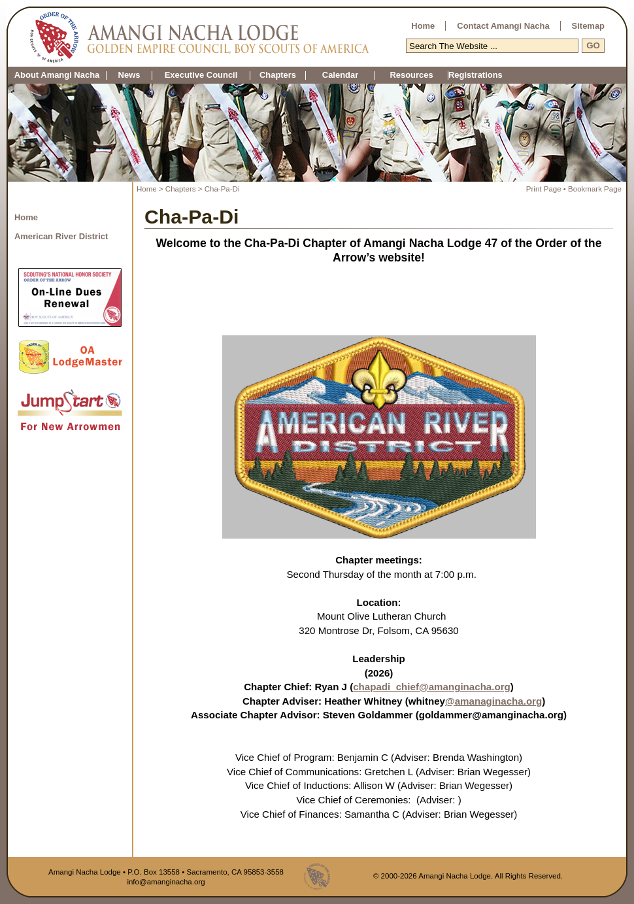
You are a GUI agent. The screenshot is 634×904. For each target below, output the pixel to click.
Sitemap (588, 26)
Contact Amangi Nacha (503, 26)
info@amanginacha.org (166, 882)
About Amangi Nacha (57, 75)
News (129, 75)
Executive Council (201, 75)
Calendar (340, 75)
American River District (61, 236)
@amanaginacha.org (493, 701)
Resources (411, 75)
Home (423, 26)
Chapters (277, 75)
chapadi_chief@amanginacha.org (431, 686)
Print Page (543, 189)
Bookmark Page (595, 189)
